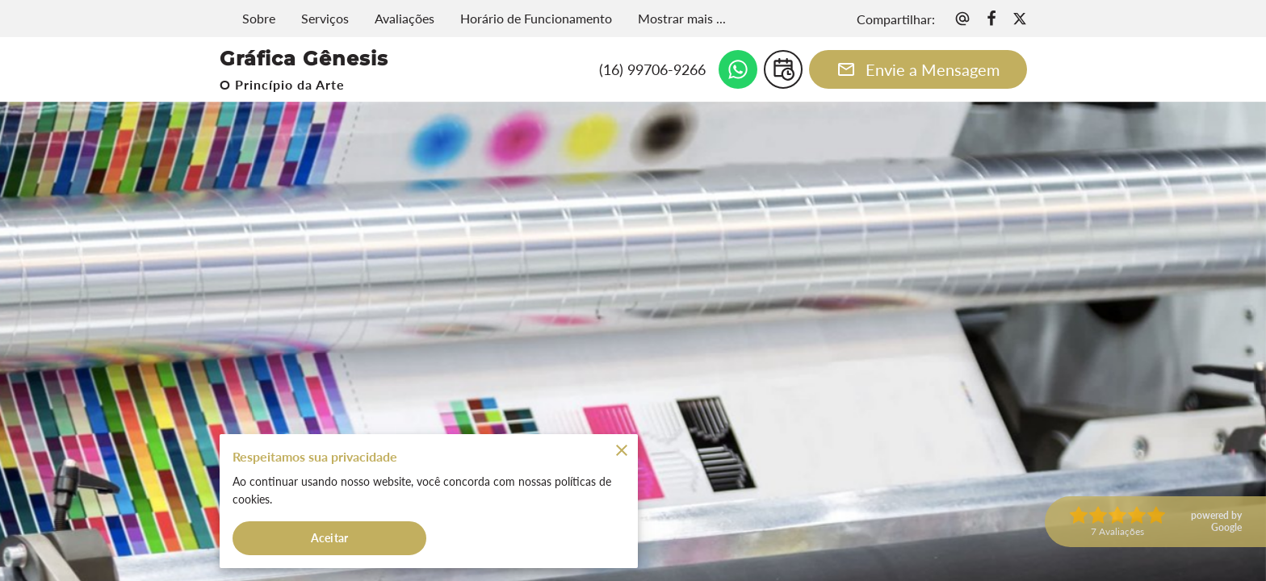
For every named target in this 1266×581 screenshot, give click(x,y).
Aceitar (329, 535)
